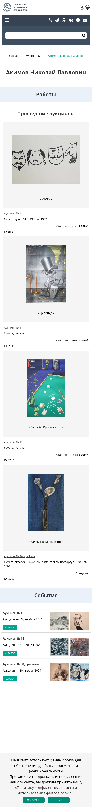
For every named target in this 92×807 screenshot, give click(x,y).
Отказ (58, 800)
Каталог (10, 627)
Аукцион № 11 (13, 327)
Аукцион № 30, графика (19, 556)
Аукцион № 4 (12, 213)
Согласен (33, 800)
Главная (12, 55)
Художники (33, 55)
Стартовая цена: (67, 226)
